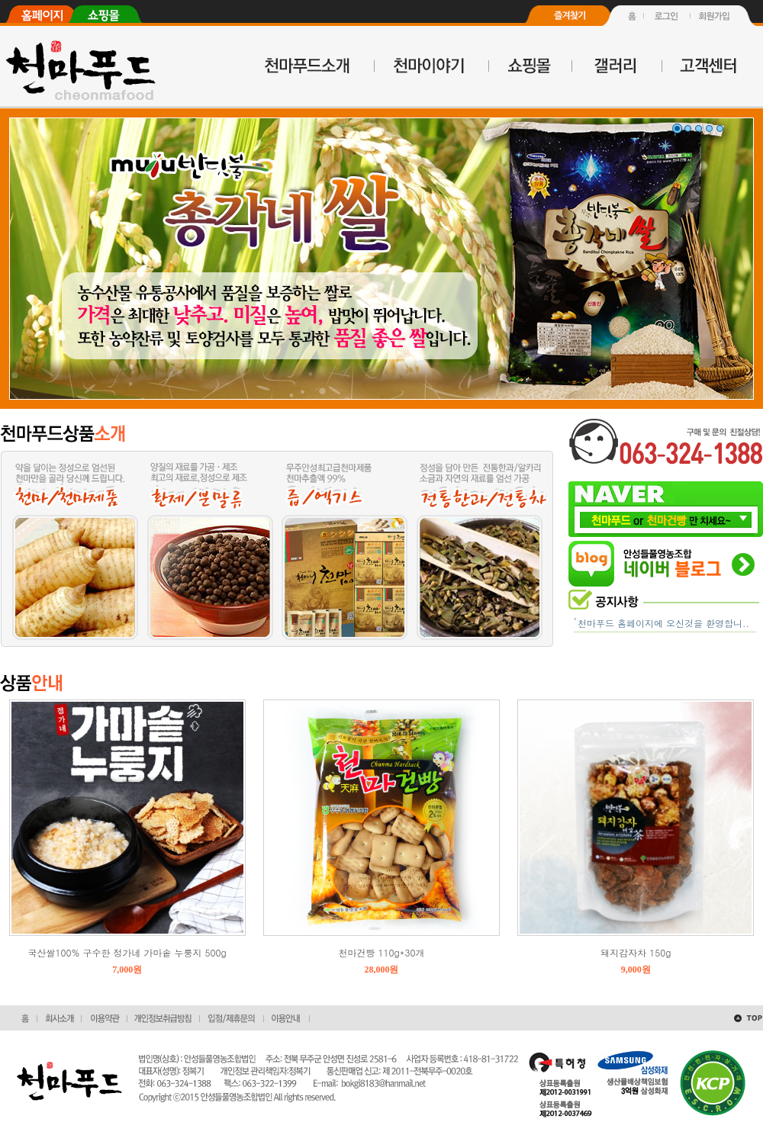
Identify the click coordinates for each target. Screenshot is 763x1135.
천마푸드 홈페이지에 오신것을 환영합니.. (663, 622)
